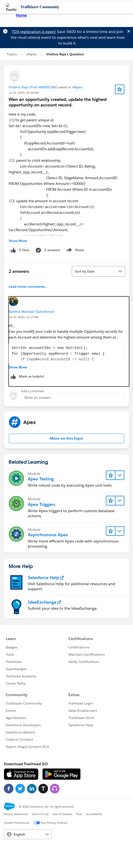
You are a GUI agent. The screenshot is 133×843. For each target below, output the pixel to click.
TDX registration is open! (34, 31)
